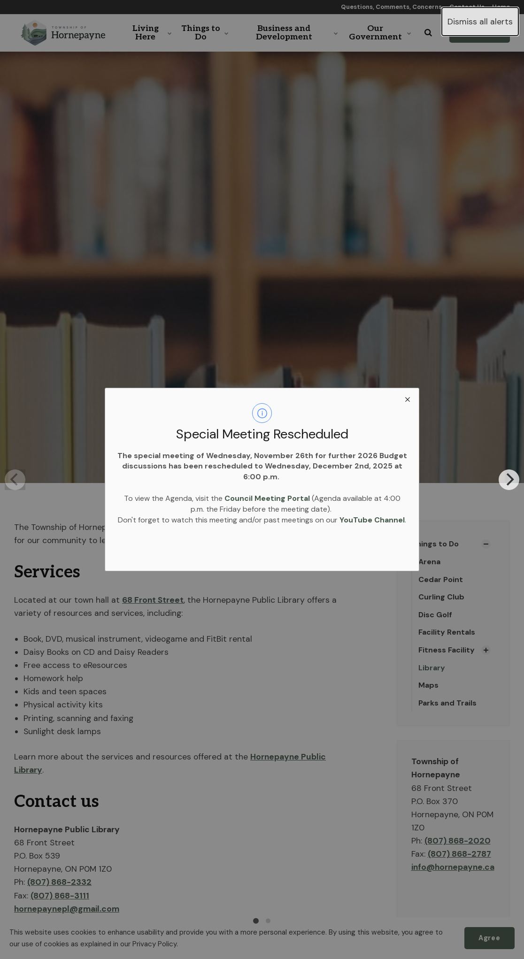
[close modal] (407, 399)
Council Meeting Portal (267, 498)
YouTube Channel (372, 520)
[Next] (509, 479)
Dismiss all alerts (480, 21)
